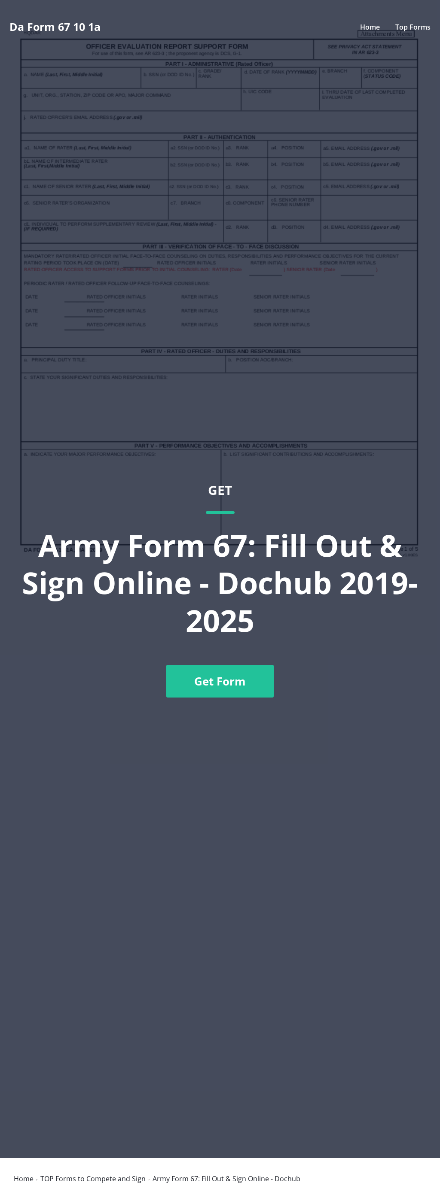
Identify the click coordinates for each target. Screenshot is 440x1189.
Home (370, 27)
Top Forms (413, 27)
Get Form (220, 681)
